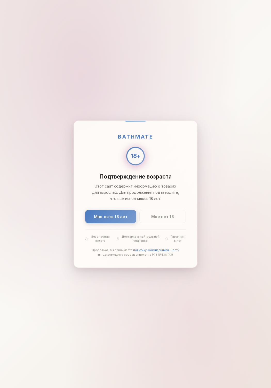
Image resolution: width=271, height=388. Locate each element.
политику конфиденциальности (156, 250)
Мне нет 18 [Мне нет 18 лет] (162, 216)
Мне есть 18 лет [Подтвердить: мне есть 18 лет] (111, 216)
